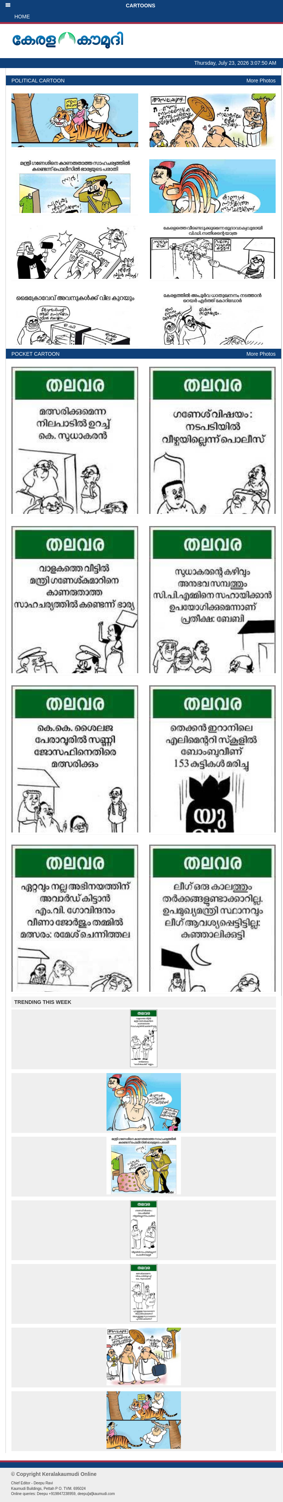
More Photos (261, 81)
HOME (22, 16)
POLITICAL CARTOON (37, 81)
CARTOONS (80, 5)
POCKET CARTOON (35, 354)
